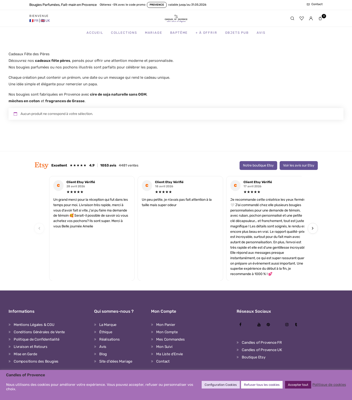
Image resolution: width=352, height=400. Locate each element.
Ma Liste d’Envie (169, 354)
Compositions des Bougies (36, 361)
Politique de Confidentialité (36, 339)
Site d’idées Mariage (115, 361)
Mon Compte (166, 332)
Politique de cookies (329, 384)
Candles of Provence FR (262, 342)
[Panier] (320, 18)
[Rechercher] (292, 18)
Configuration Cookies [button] (221, 385)
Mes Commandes (170, 339)
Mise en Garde (25, 354)
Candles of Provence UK (262, 350)
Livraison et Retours (30, 346)
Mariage (153, 32)
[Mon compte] (310, 18)
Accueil (95, 32)
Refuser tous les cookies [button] (262, 385)
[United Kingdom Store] (45, 21)
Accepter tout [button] (298, 385)
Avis (261, 32)
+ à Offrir (206, 32)
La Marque (107, 324)
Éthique (105, 332)
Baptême (179, 32)
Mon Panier (165, 324)
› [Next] (313, 228)
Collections (124, 32)
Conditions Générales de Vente (39, 332)
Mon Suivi (164, 346)
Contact (163, 361)
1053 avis (108, 165)
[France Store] (34, 21)
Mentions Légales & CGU (34, 324)
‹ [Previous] (39, 228)
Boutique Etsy (253, 357)
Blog (103, 354)
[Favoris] (301, 18)
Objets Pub (237, 32)
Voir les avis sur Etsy (298, 165)
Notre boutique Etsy (258, 165)
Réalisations (109, 339)
